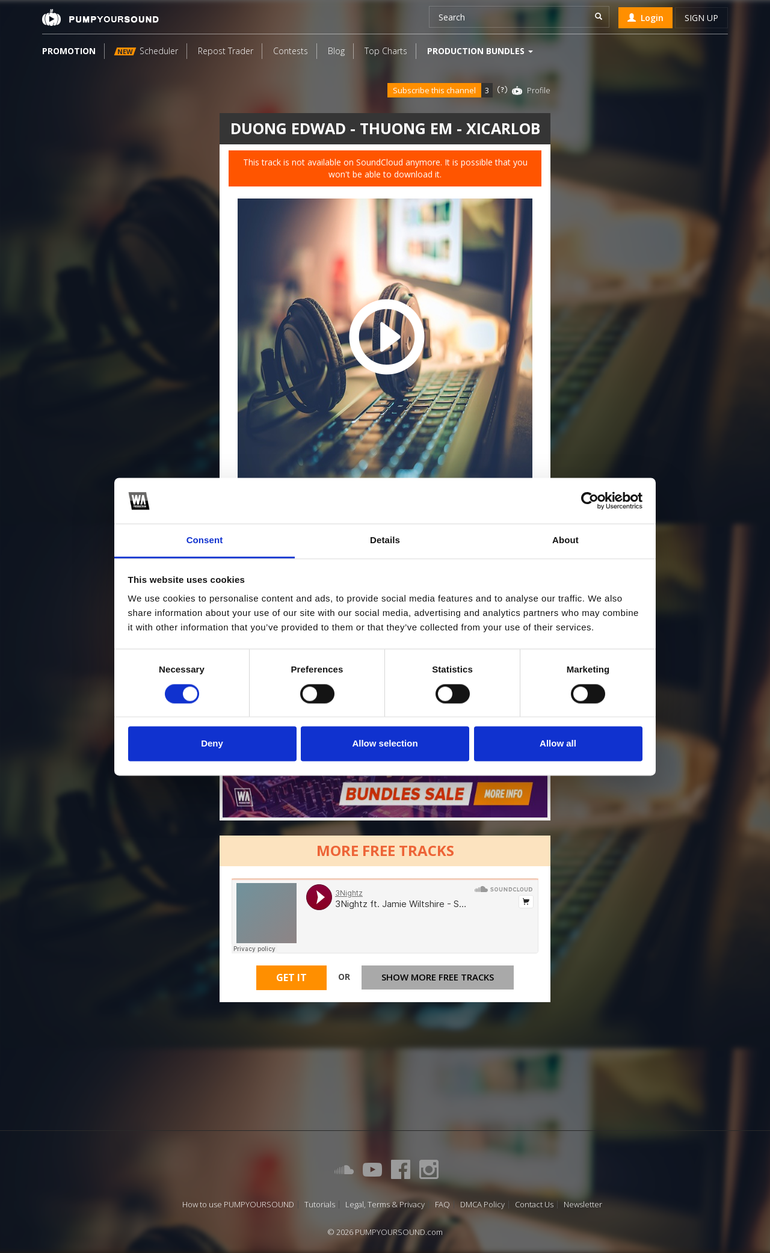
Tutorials (319, 1204)
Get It (291, 979)
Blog (336, 51)
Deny (212, 744)
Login (645, 17)
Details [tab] (385, 540)
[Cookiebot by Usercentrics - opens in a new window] (589, 500)
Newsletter (583, 1204)
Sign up (701, 17)
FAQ (442, 1204)
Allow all (558, 744)
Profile (538, 90)
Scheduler (146, 51)
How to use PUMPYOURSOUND (238, 1204)
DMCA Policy (482, 1204)
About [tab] (565, 540)
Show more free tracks (437, 979)
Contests (290, 51)
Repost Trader (225, 51)
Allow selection (384, 744)
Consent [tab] (204, 540)
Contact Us (534, 1204)
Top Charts (386, 51)
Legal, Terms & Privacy (385, 1204)
